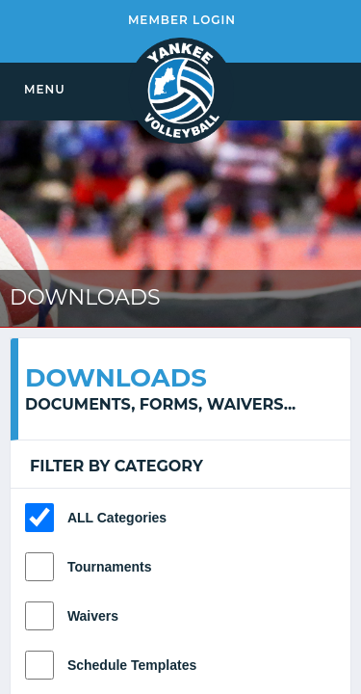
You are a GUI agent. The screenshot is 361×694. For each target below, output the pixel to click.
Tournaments (109, 566)
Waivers (92, 616)
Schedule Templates (131, 665)
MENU (44, 89)
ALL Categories (117, 517)
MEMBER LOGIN (182, 20)
